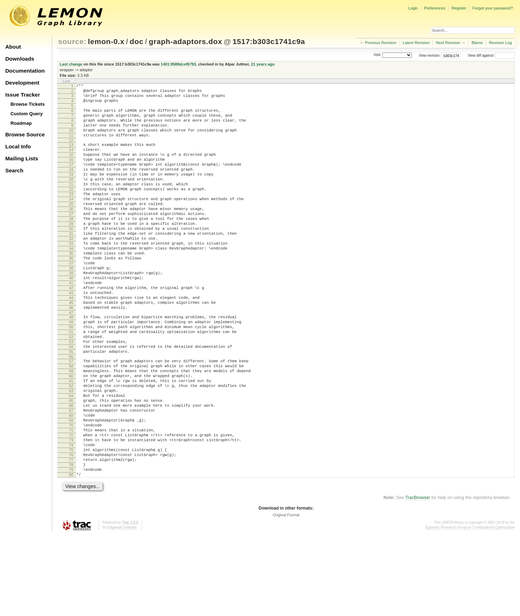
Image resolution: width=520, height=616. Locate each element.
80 (71, 555)
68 (71, 483)
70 (71, 495)
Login (412, 8)
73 (71, 513)
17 (71, 180)
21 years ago (263, 64)
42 (71, 330)
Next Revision (448, 43)
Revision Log (500, 43)
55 (71, 407)
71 (71, 501)
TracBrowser (417, 579)
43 (71, 336)
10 (71, 140)
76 (71, 531)
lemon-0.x (106, 41)
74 (71, 519)
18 (71, 186)
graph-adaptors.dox (185, 41)
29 (71, 252)
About (13, 47)
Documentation (25, 71)
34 (71, 282)
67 (71, 477)
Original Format (286, 596)
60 (71, 435)
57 (71, 417)
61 (71, 441)
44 (71, 342)
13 (71, 156)
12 (71, 152)
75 (71, 525)
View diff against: (491, 55)
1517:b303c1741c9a (269, 41)
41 (71, 324)
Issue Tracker (22, 95)
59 (71, 429)
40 (71, 318)
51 (71, 383)
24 (71, 222)
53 (71, 395)
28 (71, 246)
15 (71, 168)
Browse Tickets (28, 104)
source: (72, 41)
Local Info (18, 146)
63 (71, 453)
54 (71, 401)
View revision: (430, 55)
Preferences (434, 8)
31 (71, 264)
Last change (71, 64)
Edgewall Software (122, 609)
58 (71, 423)
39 (71, 312)
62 (71, 447)
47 (71, 360)
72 (71, 507)
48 (71, 365)
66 (71, 471)
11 (71, 146)
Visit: (377, 55)
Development (22, 83)
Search (14, 170)
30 (71, 258)
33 (71, 276)
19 (71, 192)
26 (71, 234)
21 (71, 204)
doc (136, 41)
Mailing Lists (21, 158)
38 (71, 306)
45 (71, 348)
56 (71, 413)
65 (71, 465)
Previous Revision (381, 43)
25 (71, 228)
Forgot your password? (492, 8)
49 (71, 371)
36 (71, 294)
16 (71, 174)
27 (71, 240)
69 (71, 489)
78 (71, 543)
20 (71, 198)
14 (71, 162)
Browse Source (25, 134)
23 (71, 216)
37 (71, 300)
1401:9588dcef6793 (178, 64)
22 (71, 210)
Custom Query (27, 113)
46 (71, 354)
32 (71, 270)
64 (71, 459)
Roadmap (21, 123)
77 (71, 537)
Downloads (19, 59)
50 (71, 377)
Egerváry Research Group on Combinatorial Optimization (470, 609)
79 (71, 549)
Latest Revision (416, 43)
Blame (477, 43)
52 (71, 389)
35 (71, 288)
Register (459, 8)
